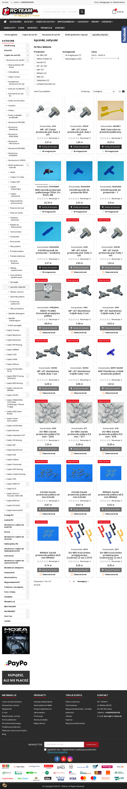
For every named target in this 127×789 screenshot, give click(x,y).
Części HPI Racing (14, 344)
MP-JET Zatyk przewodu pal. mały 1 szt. (111, 253)
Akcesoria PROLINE (16, 122)
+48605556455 (27, 2)
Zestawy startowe (14, 218)
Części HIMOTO (13, 484)
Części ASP (15, 182)
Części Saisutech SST (15, 435)
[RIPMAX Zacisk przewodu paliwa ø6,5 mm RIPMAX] (48, 522)
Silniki (12, 172)
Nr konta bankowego (11, 723)
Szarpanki (14, 236)
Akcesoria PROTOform (13, 142)
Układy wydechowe (16, 269)
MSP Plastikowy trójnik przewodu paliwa (110, 372)
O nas (21, 27)
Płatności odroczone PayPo (14, 730)
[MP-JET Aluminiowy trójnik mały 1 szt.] (79, 341)
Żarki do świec (16, 213)
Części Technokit (13, 464)
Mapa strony (39, 723)
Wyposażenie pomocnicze (16, 202)
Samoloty (9, 27)
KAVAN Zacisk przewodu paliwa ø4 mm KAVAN (48, 495)
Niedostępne (73, 59)
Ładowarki (9, 572)
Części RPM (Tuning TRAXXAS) (15, 377)
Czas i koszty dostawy (12, 701)
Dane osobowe (73, 701)
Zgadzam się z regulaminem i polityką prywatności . (71, 750)
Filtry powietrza (17, 308)
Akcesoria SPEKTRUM (13, 135)
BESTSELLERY (10, 606)
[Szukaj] (63, 12)
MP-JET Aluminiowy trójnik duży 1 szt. (48, 372)
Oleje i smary (14, 77)
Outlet (7, 621)
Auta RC (28, 21)
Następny (83, 581)
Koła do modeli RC (16, 88)
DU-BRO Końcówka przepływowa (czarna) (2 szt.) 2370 (79, 555)
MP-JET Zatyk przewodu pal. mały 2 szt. (79, 253)
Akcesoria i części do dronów (14, 537)
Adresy (69, 716)
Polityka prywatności (11, 727)
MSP (40, 69)
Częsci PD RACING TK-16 (14, 370)
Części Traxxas (12, 330)
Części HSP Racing (14, 469)
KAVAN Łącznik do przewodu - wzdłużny (48, 251)
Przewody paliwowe (15, 302)
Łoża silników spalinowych (16, 276)
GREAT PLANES (44, 59)
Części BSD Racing (14, 383)
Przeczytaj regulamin (57, 752)
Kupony (69, 719)
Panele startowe (17, 256)
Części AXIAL (11, 359)
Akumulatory (10, 577)
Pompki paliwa (16, 251)
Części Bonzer (12, 430)
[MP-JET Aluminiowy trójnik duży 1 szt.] (48, 341)
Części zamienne (15, 195)
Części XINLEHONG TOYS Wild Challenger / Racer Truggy (15, 403)
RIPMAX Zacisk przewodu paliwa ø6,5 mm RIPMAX (48, 555)
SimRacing (9, 45)
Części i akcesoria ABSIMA (14, 389)
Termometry (15, 232)
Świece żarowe (17, 208)
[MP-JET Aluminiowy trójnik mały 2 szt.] (111, 280)
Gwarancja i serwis (10, 705)
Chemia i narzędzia (13, 587)
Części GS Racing (14, 440)
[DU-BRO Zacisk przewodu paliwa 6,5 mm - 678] (111, 401)
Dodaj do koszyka (48, 147)
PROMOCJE (46, 27)
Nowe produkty (41, 719)
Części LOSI (11, 354)
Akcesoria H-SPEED (16, 160)
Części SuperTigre (15, 187)
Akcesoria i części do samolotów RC (14, 561)
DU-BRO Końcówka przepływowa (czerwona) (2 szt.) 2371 (110, 556)
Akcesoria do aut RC (15, 60)
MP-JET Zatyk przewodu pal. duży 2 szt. (48, 132)
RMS (40, 77)
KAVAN (41, 62)
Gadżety (8, 596)
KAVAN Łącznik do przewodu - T (111, 191)
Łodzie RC (107, 21)
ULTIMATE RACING (46, 84)
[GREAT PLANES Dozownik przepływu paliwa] (48, 280)
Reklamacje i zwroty (11, 716)
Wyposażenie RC (65, 21)
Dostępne (104, 91)
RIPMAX (41, 73)
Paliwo (11, 110)
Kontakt (5, 2)
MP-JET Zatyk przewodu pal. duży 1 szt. (79, 132)
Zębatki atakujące (16, 313)
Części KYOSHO (13, 505)
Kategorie (15, 21)
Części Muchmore (14, 450)
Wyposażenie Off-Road (16, 66)
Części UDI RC (12, 395)
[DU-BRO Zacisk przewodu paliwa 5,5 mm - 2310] (48, 401)
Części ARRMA (12, 349)
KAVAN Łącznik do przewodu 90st (79, 191)
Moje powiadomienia (75, 723)
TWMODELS (43, 80)
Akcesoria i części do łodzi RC (14, 526)
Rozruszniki (15, 241)
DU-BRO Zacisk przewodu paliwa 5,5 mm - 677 (79, 434)
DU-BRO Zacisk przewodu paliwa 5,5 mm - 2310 (48, 434)
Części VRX (11, 479)
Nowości (32, 27)
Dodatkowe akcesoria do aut (16, 82)
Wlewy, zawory (17, 292)
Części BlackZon (13, 335)
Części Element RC (14, 510)
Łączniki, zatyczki (17, 287)
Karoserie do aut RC (15, 94)
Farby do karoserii (16, 100)
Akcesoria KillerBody (13, 128)
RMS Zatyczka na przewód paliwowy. (111, 131)
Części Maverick (13, 340)
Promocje (38, 716)
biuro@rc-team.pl (112, 716)
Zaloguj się (104, 2)
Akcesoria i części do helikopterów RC (14, 549)
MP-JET (42, 66)
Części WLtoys (12, 364)
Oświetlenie (13, 72)
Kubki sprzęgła (14, 325)
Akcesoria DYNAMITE (13, 154)
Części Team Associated (12, 419)
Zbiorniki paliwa (17, 296)
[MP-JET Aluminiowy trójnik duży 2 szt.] (79, 280)
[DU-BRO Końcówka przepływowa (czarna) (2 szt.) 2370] (79, 522)
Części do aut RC (45, 21)
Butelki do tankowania (16, 225)
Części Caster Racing (15, 474)
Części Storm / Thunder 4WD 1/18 (14, 494)
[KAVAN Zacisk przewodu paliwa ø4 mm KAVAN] (48, 462)
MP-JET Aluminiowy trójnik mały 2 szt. (111, 312)
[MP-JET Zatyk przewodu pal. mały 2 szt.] (79, 220)
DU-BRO (42, 55)
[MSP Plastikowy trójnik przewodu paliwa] (111, 341)
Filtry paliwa (15, 246)
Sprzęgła (14, 282)
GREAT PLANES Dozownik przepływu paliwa (48, 313)
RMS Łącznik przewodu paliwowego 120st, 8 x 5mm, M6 (48, 192)
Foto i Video (9, 592)
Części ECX (11, 488)
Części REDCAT (13, 500)
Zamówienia (71, 705)
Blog (4, 734)
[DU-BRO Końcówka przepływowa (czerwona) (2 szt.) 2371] (111, 522)
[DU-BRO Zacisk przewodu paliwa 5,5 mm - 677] (79, 401)
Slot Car (8, 616)
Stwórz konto (119, 2)
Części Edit (11, 454)
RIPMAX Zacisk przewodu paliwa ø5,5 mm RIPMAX (110, 495)
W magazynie (73, 55)
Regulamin (7, 709)
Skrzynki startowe (14, 262)
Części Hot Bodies (14, 425)
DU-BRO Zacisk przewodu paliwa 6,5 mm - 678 (110, 434)
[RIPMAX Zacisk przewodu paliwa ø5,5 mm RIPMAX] (111, 462)
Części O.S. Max (17, 177)
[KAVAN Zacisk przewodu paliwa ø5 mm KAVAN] (79, 462)
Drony (94, 21)
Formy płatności (9, 719)
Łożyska (11, 105)
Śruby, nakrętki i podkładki (15, 116)
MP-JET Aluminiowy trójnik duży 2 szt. (79, 312)
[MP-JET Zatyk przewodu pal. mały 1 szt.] (111, 220)
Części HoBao (12, 459)
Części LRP (11, 445)
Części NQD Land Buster (13, 412)
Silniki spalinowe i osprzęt (16, 166)
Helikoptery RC (11, 544)
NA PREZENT (9, 611)
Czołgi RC (83, 21)
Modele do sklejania (14, 567)
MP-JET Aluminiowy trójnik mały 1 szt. (79, 372)
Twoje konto (74, 695)
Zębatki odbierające (14, 319)
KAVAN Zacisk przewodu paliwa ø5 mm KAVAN (79, 495)
